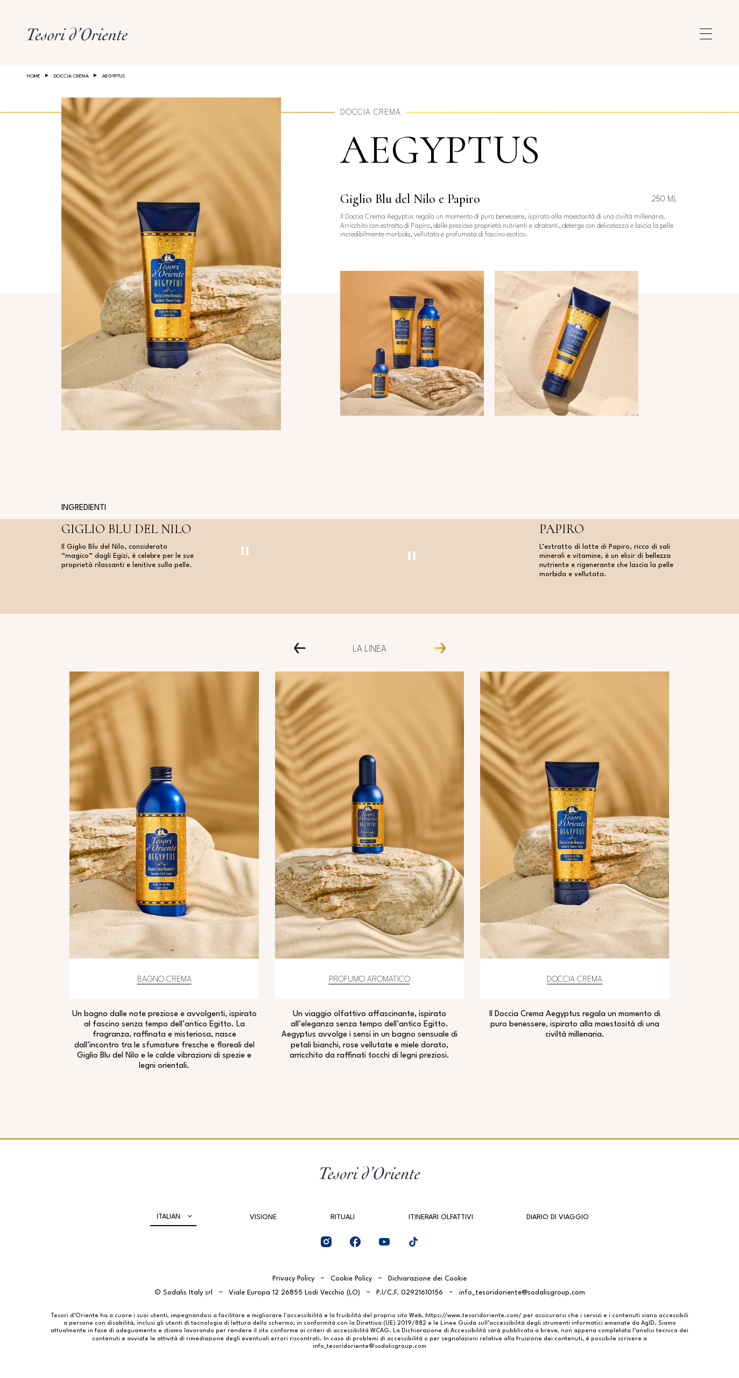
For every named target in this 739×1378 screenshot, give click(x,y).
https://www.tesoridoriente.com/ (473, 1316)
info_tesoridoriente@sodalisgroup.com (522, 1292)
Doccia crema (71, 76)
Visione (263, 1217)
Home (33, 76)
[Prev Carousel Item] (303, 647)
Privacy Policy (293, 1278)
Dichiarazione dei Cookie (427, 1278)
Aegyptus (440, 149)
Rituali (342, 1217)
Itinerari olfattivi (441, 1217)
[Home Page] (77, 34)
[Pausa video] (245, 551)
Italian (168, 1216)
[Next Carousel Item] (436, 647)
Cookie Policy (351, 1278)
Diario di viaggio (557, 1217)
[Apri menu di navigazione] (706, 34)
